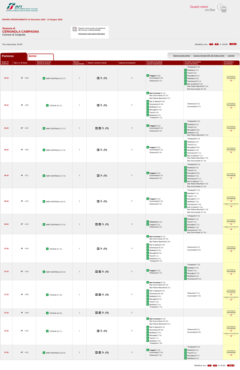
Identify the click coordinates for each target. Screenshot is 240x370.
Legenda (231, 56)
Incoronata (154, 78)
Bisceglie (190, 76)
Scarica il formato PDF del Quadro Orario (209, 56)
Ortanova (153, 81)
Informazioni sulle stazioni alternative (91, 34)
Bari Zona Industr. (194, 89)
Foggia (152, 225)
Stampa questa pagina (181, 56)
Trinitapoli (191, 67)
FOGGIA (53, 105)
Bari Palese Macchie (195, 86)
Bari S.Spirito (192, 84)
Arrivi (32, 56)
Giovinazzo (191, 81)
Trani (189, 73)
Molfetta (190, 78)
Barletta (190, 70)
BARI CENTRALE (53, 78)
